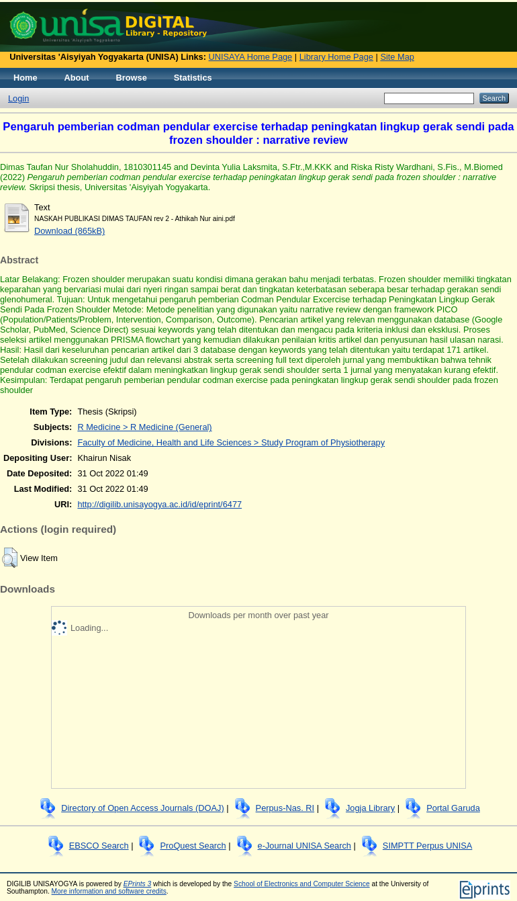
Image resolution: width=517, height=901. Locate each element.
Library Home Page (336, 57)
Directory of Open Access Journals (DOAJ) (142, 808)
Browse (131, 78)
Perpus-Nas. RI (285, 808)
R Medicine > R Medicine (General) (144, 427)
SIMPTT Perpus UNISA (427, 846)
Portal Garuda (453, 808)
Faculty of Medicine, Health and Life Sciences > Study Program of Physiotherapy (231, 442)
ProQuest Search (193, 846)
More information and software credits (109, 891)
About (76, 78)
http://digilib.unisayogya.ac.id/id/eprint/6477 (159, 504)
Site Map (397, 57)
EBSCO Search (99, 846)
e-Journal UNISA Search (304, 846)
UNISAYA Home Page (251, 57)
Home (25, 78)
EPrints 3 (138, 884)
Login (18, 98)
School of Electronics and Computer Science (302, 884)
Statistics (193, 78)
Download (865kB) (69, 231)
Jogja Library (370, 808)
